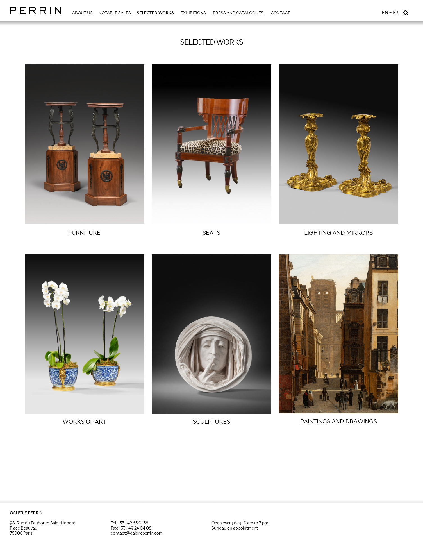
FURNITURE (84, 233)
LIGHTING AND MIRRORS (338, 233)
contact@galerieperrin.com (137, 533)
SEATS (211, 233)
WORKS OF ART (84, 422)
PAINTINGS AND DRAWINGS (338, 422)
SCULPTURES (211, 422)
